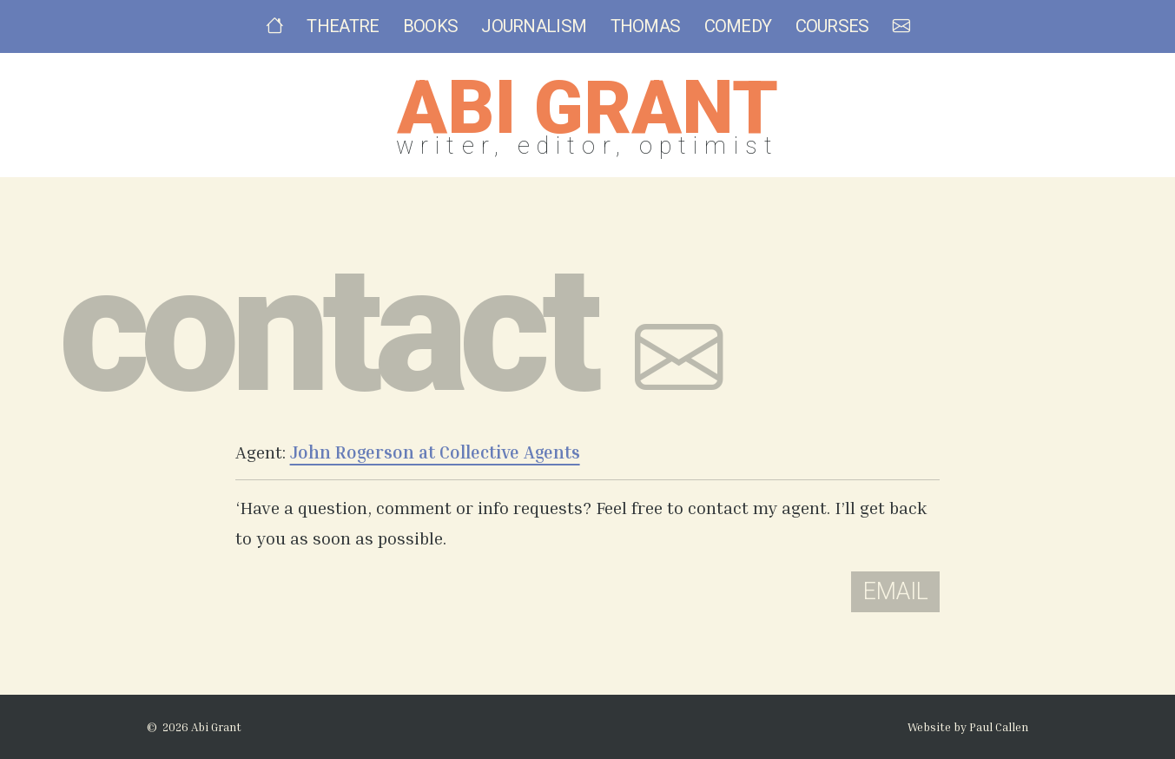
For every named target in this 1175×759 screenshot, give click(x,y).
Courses (832, 26)
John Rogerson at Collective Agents (435, 452)
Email (895, 591)
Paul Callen (998, 727)
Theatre (343, 26)
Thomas (646, 26)
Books (431, 26)
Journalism (533, 26)
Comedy (738, 26)
